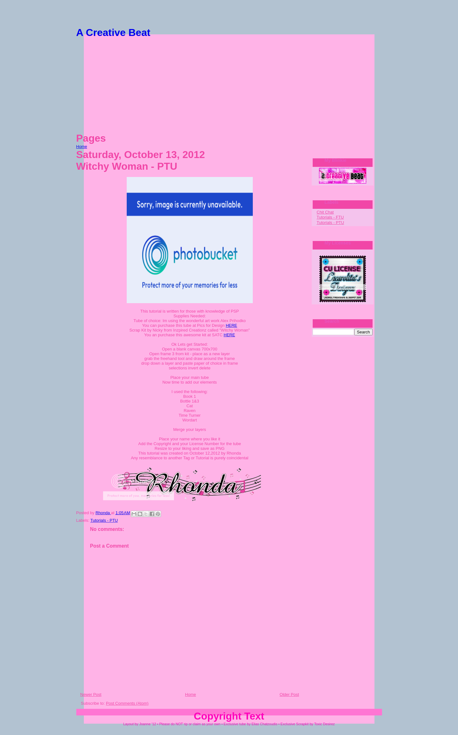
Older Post (289, 694)
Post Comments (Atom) (127, 703)
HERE (231, 325)
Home (81, 146)
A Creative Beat (113, 32)
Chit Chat (325, 212)
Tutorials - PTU (104, 520)
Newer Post (90, 694)
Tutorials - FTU (330, 217)
